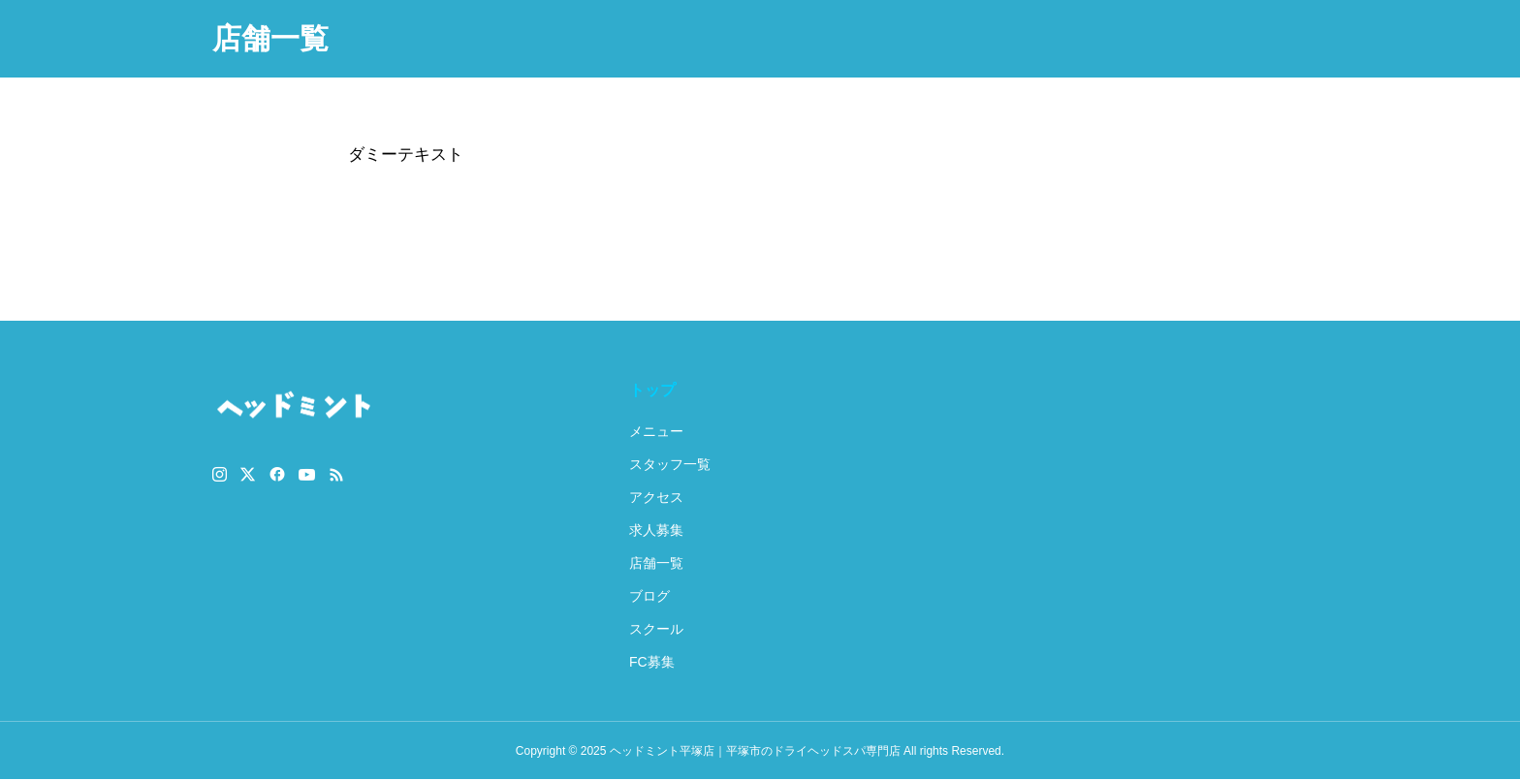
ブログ (649, 596)
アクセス (656, 497)
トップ (652, 390)
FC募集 (652, 662)
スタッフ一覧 (670, 464)
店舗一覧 (656, 563)
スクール (656, 629)
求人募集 (656, 530)
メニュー (656, 431)
